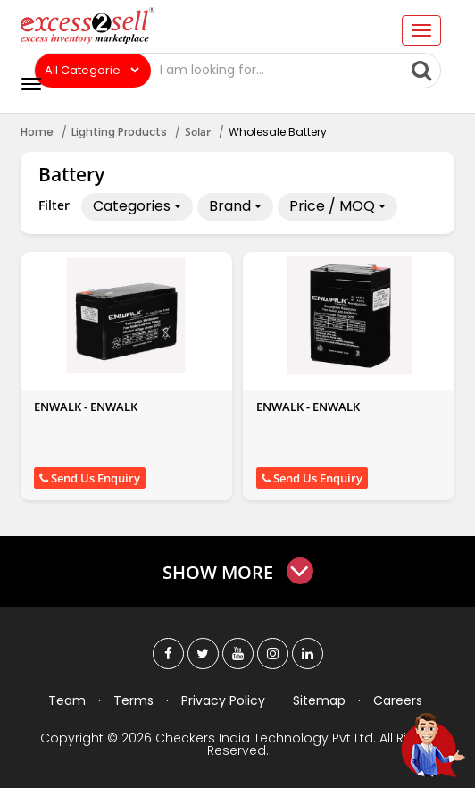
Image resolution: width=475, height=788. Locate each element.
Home (37, 131)
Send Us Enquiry (89, 478)
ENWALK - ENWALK (86, 406)
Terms (133, 700)
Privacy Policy (223, 700)
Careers (397, 700)
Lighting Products (119, 131)
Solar (198, 131)
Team (67, 700)
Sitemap (319, 700)
